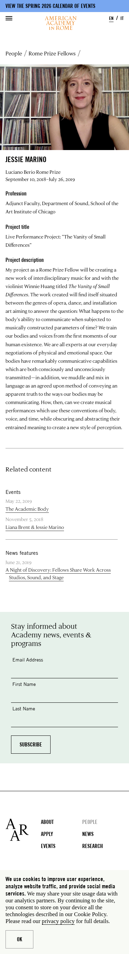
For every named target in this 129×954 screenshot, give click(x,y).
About (47, 822)
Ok (19, 939)
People (14, 53)
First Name (24, 684)
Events (48, 846)
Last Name (23, 708)
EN (111, 18)
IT (121, 18)
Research (92, 846)
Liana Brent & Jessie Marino (35, 527)
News (88, 834)
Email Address (27, 659)
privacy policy (58, 921)
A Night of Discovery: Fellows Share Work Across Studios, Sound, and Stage (58, 573)
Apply (47, 834)
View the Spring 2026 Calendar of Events (50, 6)
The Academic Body (27, 509)
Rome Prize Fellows (52, 53)
